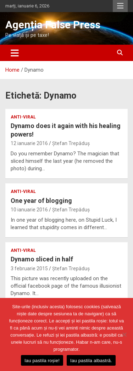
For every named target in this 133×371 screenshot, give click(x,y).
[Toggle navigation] (14, 53)
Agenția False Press (52, 24)
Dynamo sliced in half (42, 259)
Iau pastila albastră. (91, 360)
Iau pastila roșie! (42, 360)
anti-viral (23, 117)
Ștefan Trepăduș (71, 143)
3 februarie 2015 (29, 268)
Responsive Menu (120, 6)
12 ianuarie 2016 (29, 143)
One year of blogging (41, 200)
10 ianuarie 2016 (29, 209)
